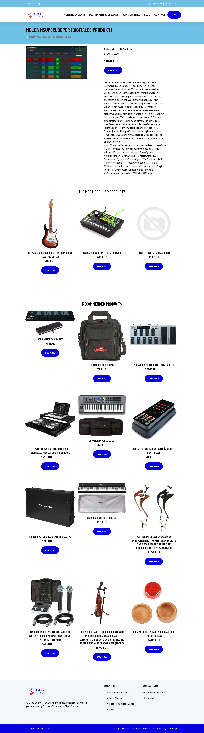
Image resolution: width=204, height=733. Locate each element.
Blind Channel (131, 14)
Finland (152, 3)
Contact (159, 14)
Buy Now (113, 69)
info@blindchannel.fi (167, 3)
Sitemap (172, 727)
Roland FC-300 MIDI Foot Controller (153, 364)
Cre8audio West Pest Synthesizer (102, 252)
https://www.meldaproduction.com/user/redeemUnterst (132, 144)
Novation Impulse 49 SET (102, 440)
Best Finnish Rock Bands (103, 14)
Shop (174, 14)
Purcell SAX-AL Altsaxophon (154, 252)
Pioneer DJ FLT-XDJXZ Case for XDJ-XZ (50, 536)
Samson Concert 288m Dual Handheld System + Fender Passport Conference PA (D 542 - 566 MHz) (50, 635)
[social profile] (39, 3)
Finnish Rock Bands (73, 14)
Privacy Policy (159, 727)
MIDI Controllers (126, 48)
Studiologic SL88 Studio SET (102, 517)
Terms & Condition (140, 727)
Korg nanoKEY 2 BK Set (50, 338)
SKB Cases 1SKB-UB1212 (102, 364)
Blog (147, 14)
